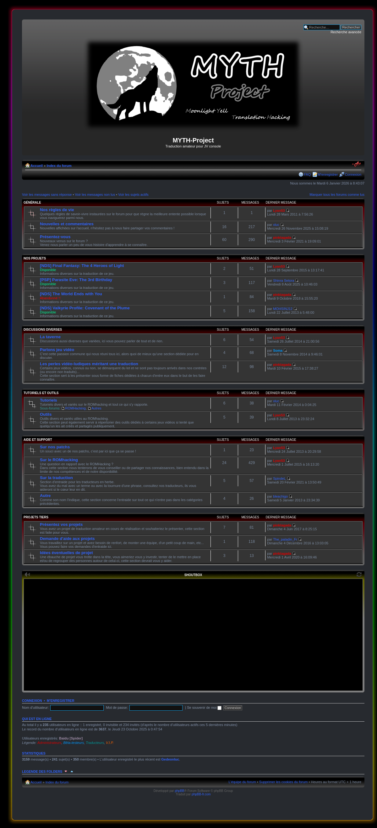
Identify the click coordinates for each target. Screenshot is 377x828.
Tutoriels (48, 400)
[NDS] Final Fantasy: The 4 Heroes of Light (82, 265)
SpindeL (279, 478)
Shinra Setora (283, 280)
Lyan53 (279, 210)
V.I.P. (110, 743)
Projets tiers (36, 517)
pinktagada (282, 237)
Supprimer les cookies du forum (283, 782)
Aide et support (38, 439)
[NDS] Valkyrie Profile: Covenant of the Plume (85, 308)
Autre (45, 495)
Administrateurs (49, 743)
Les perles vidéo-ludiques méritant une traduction (89, 363)
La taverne (50, 336)
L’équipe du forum (242, 782)
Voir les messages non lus (95, 194)
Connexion (353, 174)
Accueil (36, 166)
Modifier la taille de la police (356, 164)
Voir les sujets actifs (133, 194)
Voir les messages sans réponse (47, 194)
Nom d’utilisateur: (35, 707)
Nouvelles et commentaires (67, 224)
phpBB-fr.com (201, 794)
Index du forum (58, 166)
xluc (276, 225)
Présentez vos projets (61, 524)
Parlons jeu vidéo (57, 349)
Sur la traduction (56, 477)
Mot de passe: (117, 707)
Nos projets (35, 258)
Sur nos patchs (55, 447)
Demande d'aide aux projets (67, 538)
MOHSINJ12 (282, 309)
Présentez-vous (55, 236)
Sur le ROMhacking (59, 459)
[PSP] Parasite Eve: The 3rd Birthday (76, 279)
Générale (32, 202)
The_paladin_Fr (285, 539)
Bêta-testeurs (73, 743)
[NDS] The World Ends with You (71, 293)
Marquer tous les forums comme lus (336, 194)
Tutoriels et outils (41, 393)
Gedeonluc (170, 759)
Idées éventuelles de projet (66, 552)
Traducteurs (95, 743)
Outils (46, 414)
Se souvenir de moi (204, 707)
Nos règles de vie (57, 209)
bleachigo (280, 496)
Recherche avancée (346, 32)
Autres (96, 408)
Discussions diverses (43, 329)
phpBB (179, 791)
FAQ (307, 174)
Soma (277, 350)
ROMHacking (75, 408)
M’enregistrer (328, 174)
